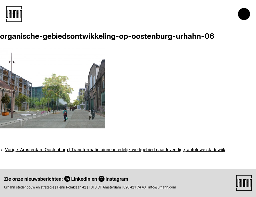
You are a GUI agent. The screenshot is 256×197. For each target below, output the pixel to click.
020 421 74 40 (135, 187)
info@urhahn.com (162, 187)
